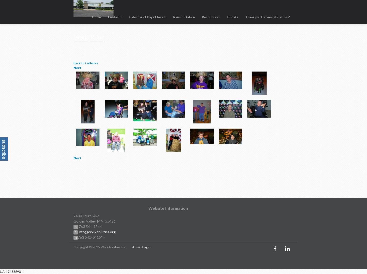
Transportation (183, 17)
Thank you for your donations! (267, 17)
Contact (115, 17)
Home (96, 17)
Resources (211, 17)
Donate (232, 17)
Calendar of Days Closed (147, 17)
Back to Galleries (85, 63)
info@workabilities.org (97, 232)
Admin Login (141, 247)
